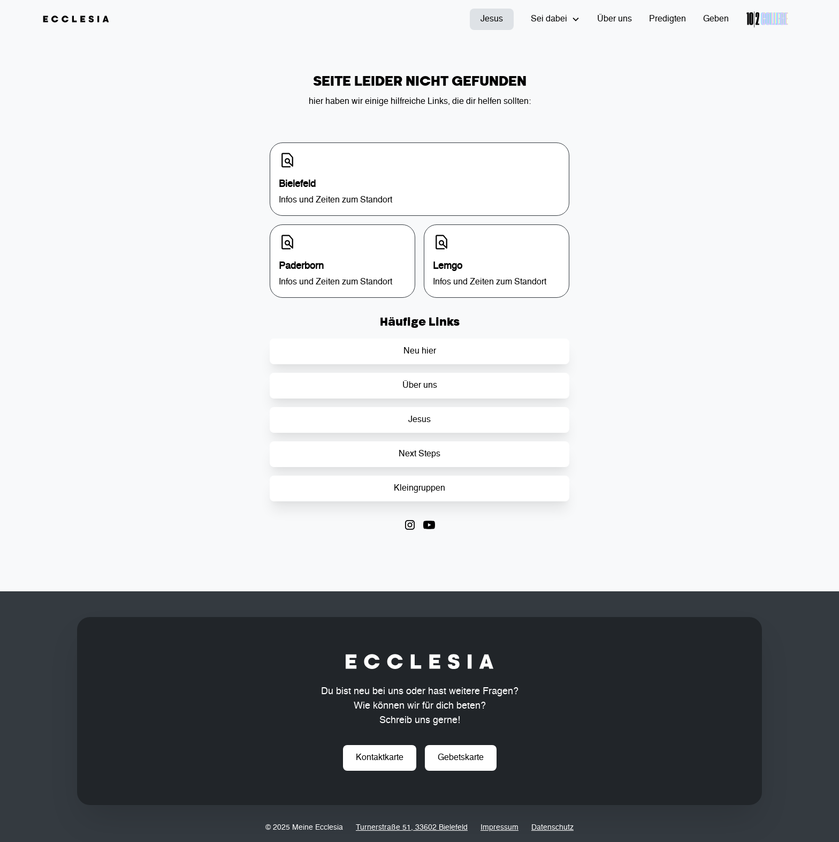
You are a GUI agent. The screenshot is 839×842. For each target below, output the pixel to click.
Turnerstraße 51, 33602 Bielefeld (412, 827)
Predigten (667, 19)
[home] (76, 19)
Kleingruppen (419, 488)
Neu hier (419, 351)
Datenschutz (552, 827)
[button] (555, 19)
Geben (716, 19)
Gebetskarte (461, 758)
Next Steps (419, 454)
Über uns (614, 19)
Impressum (499, 827)
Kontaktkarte (379, 758)
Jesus (491, 19)
